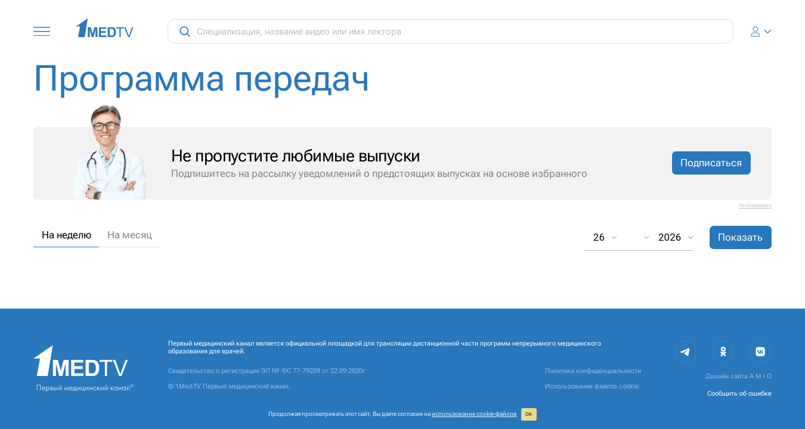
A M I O (761, 376)
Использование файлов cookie (592, 386)
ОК (528, 414)
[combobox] (633, 237)
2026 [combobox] (670, 237)
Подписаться (711, 163)
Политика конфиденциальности (593, 371)
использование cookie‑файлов (474, 414)
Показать (740, 237)
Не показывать (755, 205)
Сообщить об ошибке (739, 393)
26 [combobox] (599, 237)
